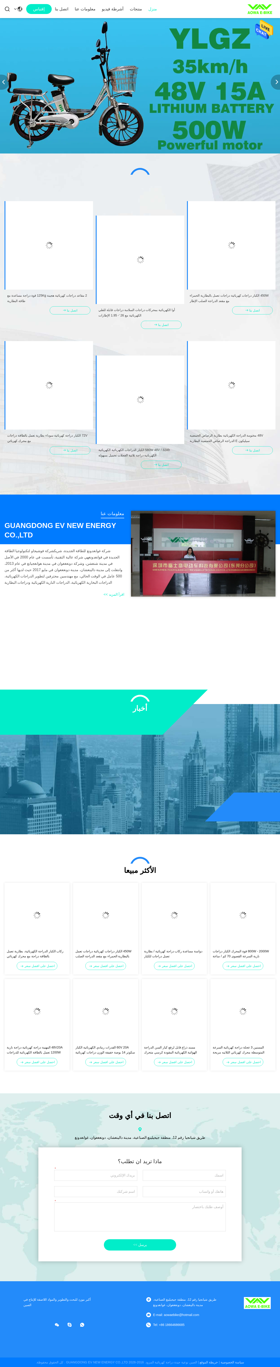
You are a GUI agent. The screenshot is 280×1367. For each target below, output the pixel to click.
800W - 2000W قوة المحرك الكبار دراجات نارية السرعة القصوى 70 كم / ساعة (241, 953)
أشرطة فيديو (113, 9)
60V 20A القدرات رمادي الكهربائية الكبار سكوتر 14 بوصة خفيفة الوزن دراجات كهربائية (105, 1050)
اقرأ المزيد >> (113, 594)
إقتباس (39, 9)
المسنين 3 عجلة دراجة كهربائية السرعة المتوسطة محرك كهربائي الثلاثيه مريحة (238, 1050)
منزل (152, 9)
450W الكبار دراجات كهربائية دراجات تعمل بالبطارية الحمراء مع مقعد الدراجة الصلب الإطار (103, 954)
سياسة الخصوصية (232, 1362)
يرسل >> (140, 1245)
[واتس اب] (85, 1324)
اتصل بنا (61, 9)
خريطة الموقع (209, 1362)
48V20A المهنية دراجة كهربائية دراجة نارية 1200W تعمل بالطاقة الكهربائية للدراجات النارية (35, 1050)
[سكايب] (73, 1324)
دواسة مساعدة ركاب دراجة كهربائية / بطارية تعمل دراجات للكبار (173, 953)
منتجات (136, 9)
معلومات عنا (85, 9)
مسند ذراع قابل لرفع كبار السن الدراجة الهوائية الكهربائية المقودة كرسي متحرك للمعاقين (170, 1050)
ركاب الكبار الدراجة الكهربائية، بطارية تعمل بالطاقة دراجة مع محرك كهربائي (35, 953)
